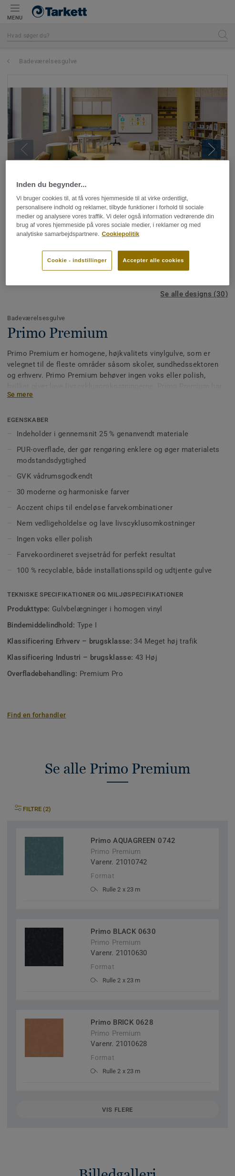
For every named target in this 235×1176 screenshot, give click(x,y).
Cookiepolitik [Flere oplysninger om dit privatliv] (120, 234)
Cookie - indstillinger (77, 260)
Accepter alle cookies (153, 260)
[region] (117, 222)
